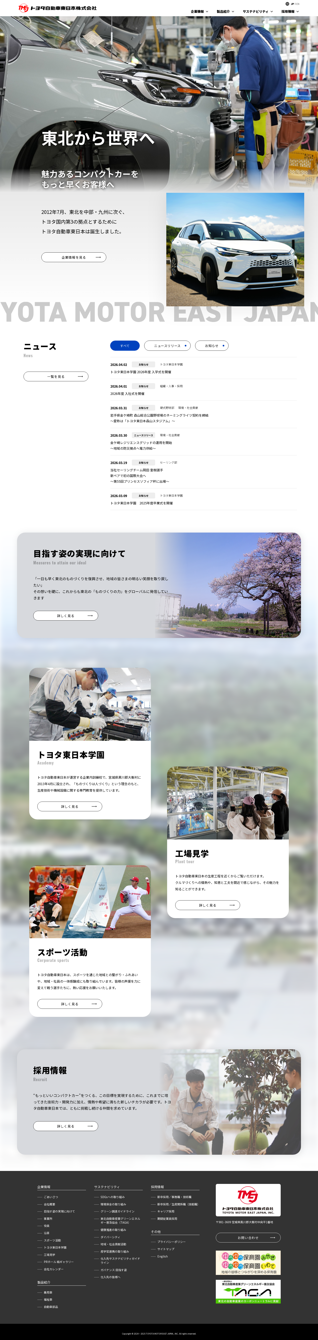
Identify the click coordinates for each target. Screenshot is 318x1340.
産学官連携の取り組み (115, 1251)
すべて (125, 345)
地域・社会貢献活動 (113, 1244)
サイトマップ (165, 1249)
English (162, 1256)
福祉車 (48, 1299)
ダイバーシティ (110, 1237)
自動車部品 (51, 1307)
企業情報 (197, 11)
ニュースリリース (167, 345)
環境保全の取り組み (113, 1204)
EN (297, 3)
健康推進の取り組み (113, 1230)
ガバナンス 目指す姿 (114, 1270)
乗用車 (48, 1292)
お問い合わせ (248, 1237)
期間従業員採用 (167, 1219)
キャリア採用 (165, 1211)
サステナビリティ (256, 11)
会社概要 (49, 1204)
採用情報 (287, 11)
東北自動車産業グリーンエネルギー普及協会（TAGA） (120, 1221)
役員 (46, 1226)
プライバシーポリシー (171, 1242)
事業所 (48, 1219)
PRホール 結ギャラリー (59, 1262)
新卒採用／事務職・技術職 (174, 1197)
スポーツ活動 (52, 1240)
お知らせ (212, 345)
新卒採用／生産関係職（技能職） (178, 1204)
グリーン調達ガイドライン (117, 1211)
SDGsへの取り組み (113, 1197)
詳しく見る (65, 615)
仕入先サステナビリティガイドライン (120, 1260)
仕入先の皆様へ (110, 1277)
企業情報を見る (74, 257)
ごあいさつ (51, 1197)
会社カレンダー (54, 1269)
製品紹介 (223, 11)
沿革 (46, 1233)
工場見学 (49, 1255)
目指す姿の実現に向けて (59, 1211)
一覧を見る (56, 376)
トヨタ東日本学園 (55, 1247)
